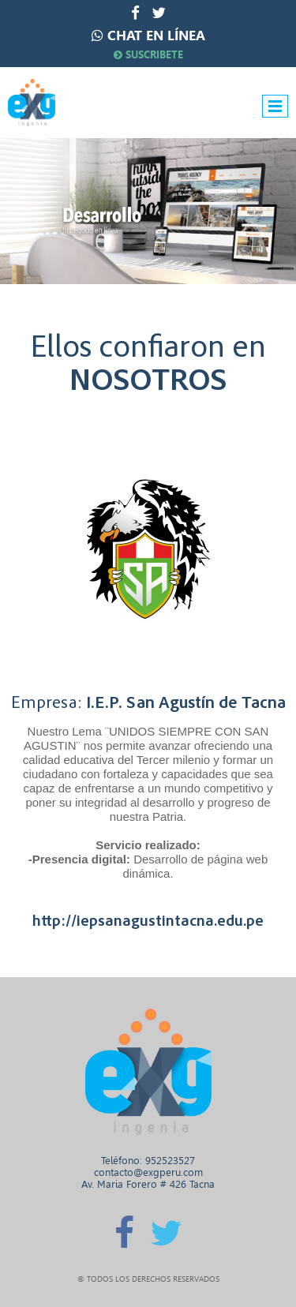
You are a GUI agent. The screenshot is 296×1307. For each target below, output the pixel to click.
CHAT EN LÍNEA (156, 35)
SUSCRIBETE (148, 55)
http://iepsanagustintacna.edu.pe (148, 921)
